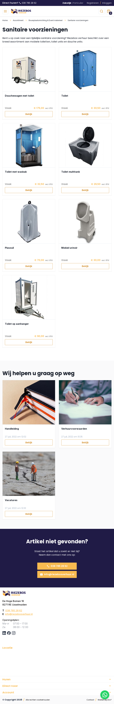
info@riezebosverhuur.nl (57, 574)
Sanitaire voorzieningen (78, 20)
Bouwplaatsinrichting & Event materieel (45, 20)
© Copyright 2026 (12, 699)
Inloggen (107, 2)
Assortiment (18, 20)
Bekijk (28, 114)
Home (5, 20)
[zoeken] (101, 11)
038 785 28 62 (57, 566)
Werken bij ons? (105, 700)
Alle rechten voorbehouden (38, 700)
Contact (90, 700)
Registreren (93, 2)
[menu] (5, 11)
